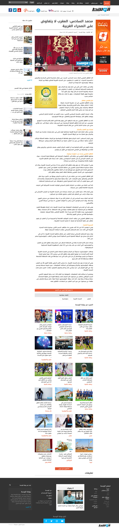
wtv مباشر (46, 3)
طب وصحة (48, 411)
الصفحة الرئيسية (105, 15)
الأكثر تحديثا (20, 94)
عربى (99, 15)
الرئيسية (107, 3)
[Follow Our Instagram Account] (57, 521)
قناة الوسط (53, 11)
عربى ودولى (94, 3)
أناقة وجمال (106, 503)
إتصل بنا (49, 495)
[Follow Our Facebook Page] (11, 11)
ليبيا (100, 3)
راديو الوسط (28, 11)
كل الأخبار (39, 3)
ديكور (107, 506)
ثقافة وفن (54, 3)
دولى (70, 357)
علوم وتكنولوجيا (46, 359)
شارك (50, 498)
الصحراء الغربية (77, 299)
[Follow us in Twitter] (15, 11)
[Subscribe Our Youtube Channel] (20, 11)
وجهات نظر (79, 3)
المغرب (89, 299)
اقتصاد (86, 3)
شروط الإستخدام (46, 493)
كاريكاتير (69, 460)
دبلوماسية (65, 299)
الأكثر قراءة (28, 94)
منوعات (61, 3)
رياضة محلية (47, 333)
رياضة (72, 3)
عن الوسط (48, 490)
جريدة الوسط (40, 11)
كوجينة (107, 505)
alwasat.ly (11, 525)
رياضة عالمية (88, 331)
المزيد (28, 507)
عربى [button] (32, 2)
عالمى (95, 493)
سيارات (95, 503)
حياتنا (67, 3)
